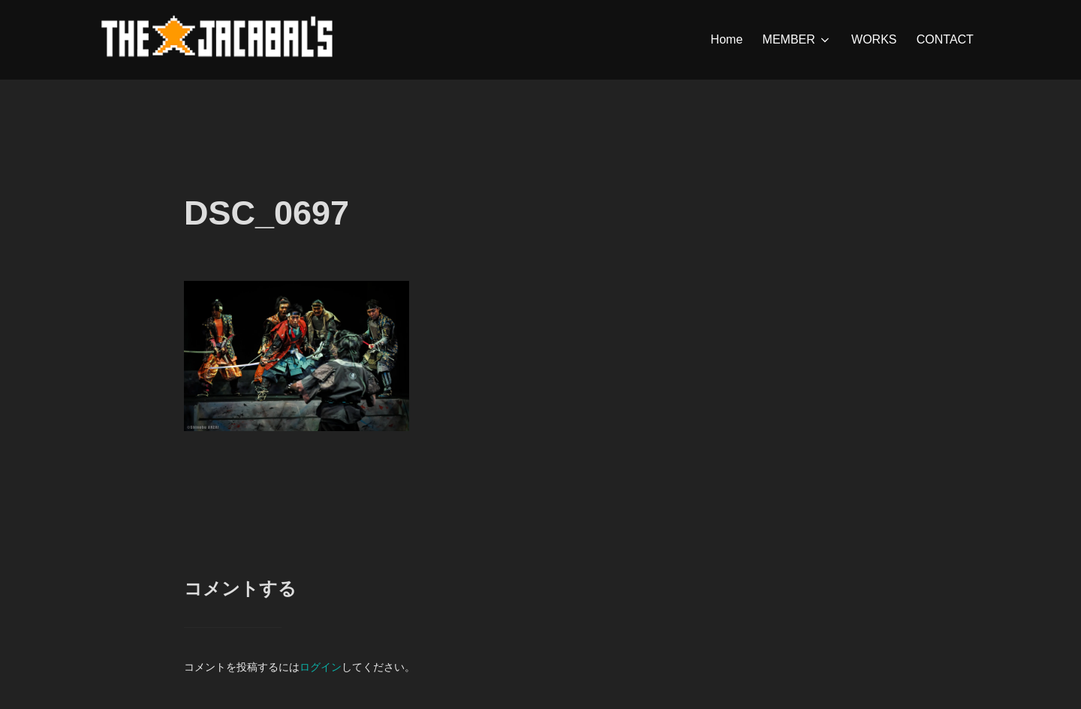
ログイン (321, 667)
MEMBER (797, 40)
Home (727, 39)
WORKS (873, 39)
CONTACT (945, 39)
